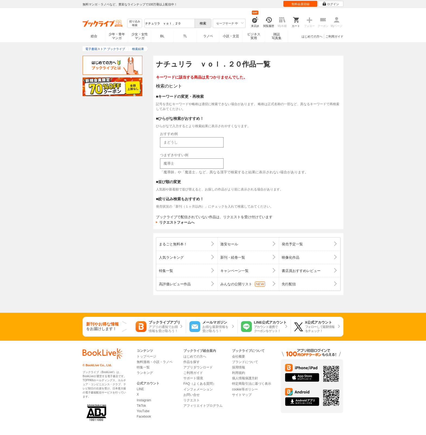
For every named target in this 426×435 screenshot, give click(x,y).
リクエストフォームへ (177, 222)
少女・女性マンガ (139, 36)
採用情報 (238, 367)
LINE (140, 389)
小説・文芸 (231, 36)
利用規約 (238, 373)
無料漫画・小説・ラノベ (155, 362)
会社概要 (238, 356)
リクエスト (191, 400)
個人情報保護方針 (245, 378)
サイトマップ (242, 395)
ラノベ (208, 36)
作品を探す (191, 362)
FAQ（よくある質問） (199, 384)
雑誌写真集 (276, 36)
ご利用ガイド (334, 36)
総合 (94, 36)
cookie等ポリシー (245, 389)
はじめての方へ (312, 36)
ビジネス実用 (253, 36)
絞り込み (134, 23)
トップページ (146, 356)
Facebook (144, 416)
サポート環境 (193, 378)
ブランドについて (245, 362)
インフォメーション (198, 389)
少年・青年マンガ (117, 36)
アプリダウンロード (198, 367)
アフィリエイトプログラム (203, 406)
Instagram (144, 400)
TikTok (141, 406)
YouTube (143, 411)
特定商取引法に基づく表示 (251, 384)
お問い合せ (191, 395)
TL (185, 36)
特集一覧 (143, 367)
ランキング (145, 373)
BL (162, 36)
